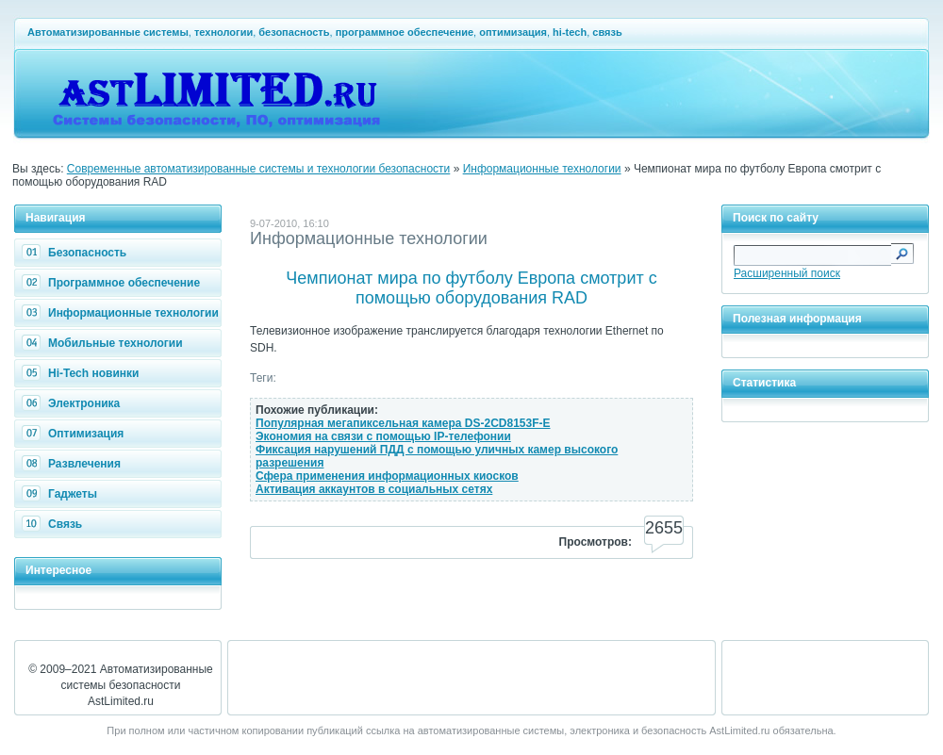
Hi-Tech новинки (82, 373)
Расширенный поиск (787, 273)
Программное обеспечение (113, 282)
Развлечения (73, 463)
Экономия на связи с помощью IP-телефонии (383, 436)
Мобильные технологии (104, 343)
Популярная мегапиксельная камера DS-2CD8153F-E (403, 423)
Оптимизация (75, 433)
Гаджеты (61, 494)
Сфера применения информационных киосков (387, 476)
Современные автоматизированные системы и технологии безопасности (259, 168)
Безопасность (76, 252)
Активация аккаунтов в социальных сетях (374, 489)
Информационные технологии (542, 168)
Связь (54, 524)
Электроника (73, 403)
